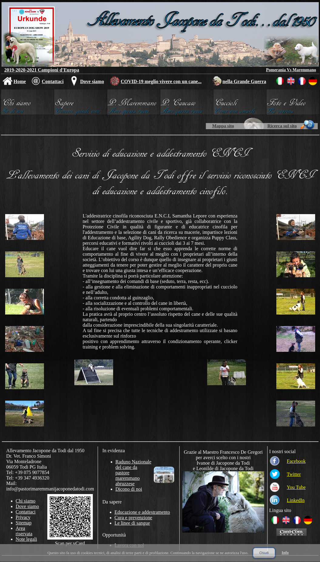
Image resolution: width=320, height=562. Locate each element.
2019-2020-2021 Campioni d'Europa (41, 69)
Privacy (23, 517)
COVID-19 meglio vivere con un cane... (161, 81)
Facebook (296, 461)
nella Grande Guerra (244, 81)
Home (20, 81)
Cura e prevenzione (133, 517)
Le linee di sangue (132, 523)
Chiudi (264, 553)
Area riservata (24, 531)
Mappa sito (223, 125)
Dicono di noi (129, 489)
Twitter (294, 474)
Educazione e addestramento (142, 512)
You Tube (296, 487)
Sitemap (24, 522)
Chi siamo (25, 500)
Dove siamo (92, 81)
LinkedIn (296, 500)
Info (285, 552)
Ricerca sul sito (282, 125)
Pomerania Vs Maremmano (291, 70)
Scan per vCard (70, 543)
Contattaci (53, 81)
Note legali (26, 539)
